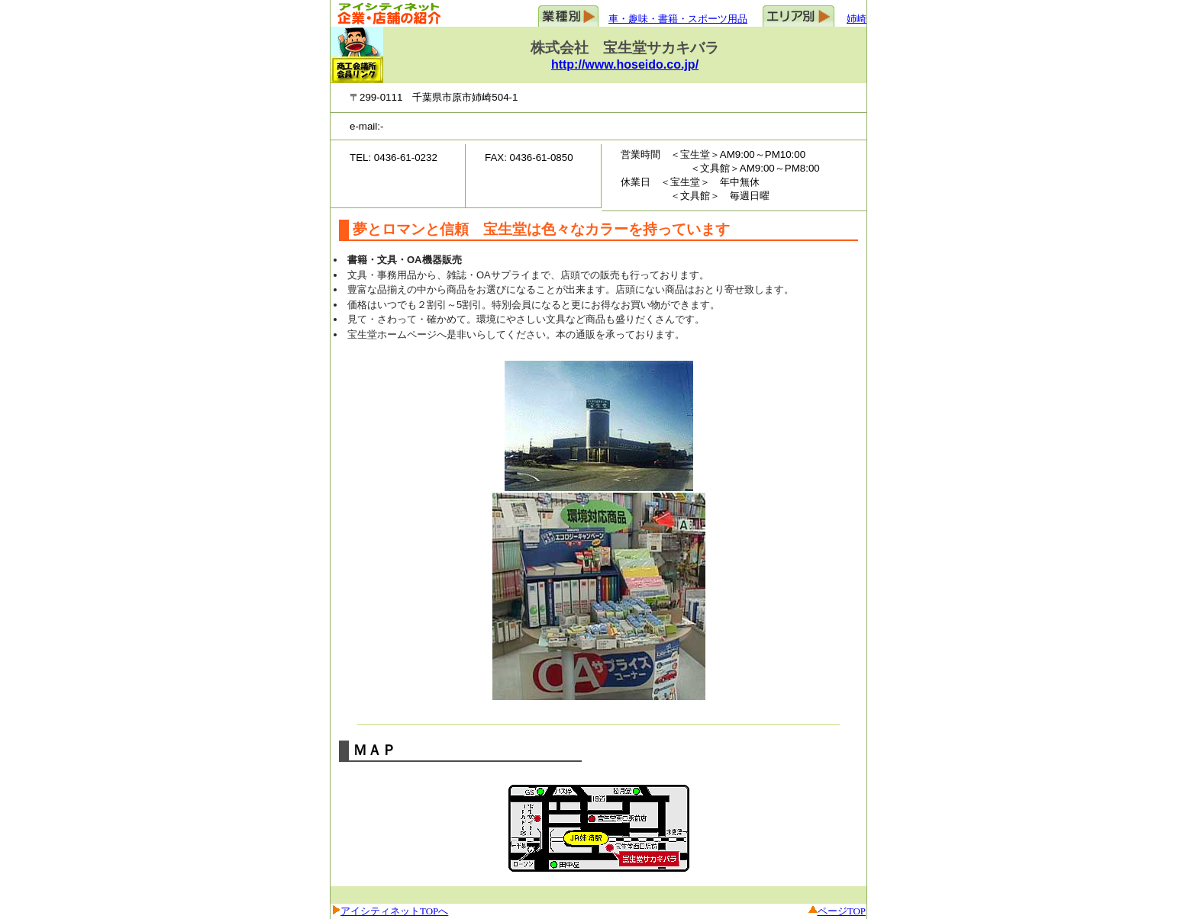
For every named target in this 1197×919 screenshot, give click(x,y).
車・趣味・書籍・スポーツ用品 (677, 18)
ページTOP (842, 911)
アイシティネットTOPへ (394, 911)
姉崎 (856, 18)
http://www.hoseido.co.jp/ (625, 64)
